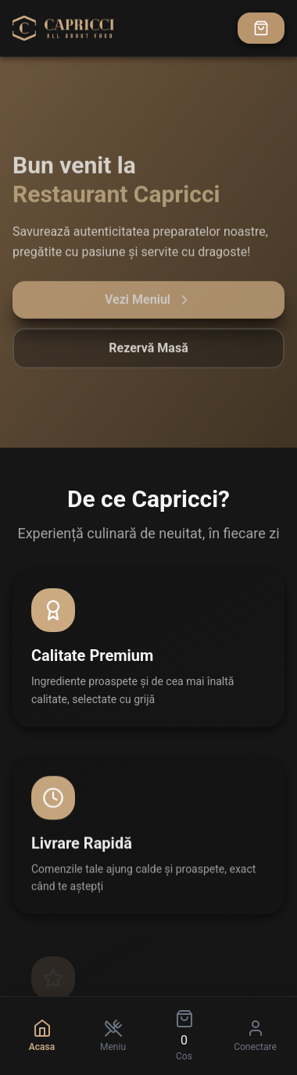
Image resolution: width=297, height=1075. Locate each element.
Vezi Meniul (148, 304)
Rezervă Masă (148, 352)
